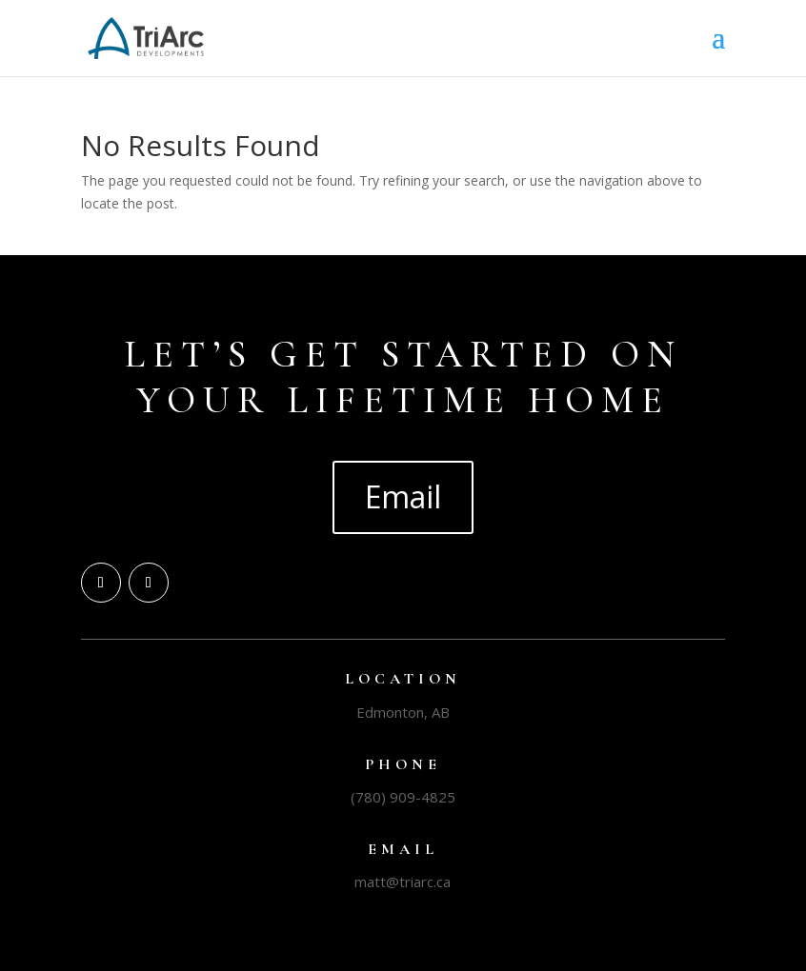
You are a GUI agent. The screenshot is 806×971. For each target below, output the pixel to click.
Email (403, 496)
